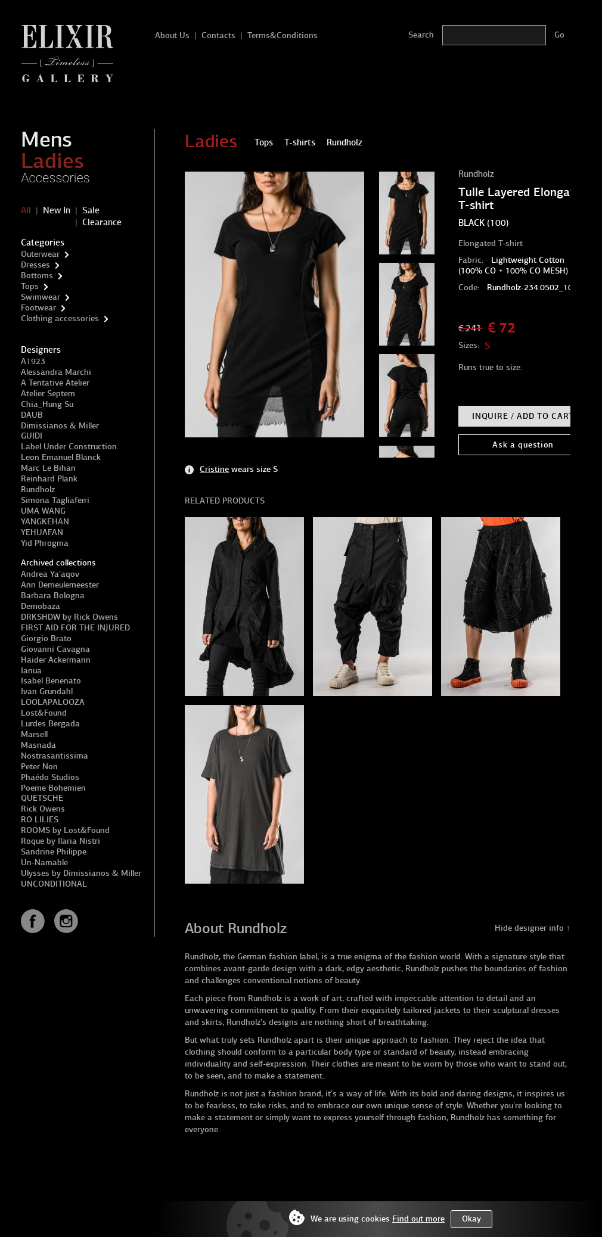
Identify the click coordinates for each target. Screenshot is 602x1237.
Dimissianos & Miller (60, 426)
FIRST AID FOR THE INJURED (75, 628)
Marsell (34, 734)
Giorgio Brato (46, 638)
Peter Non (39, 767)
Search (421, 35)
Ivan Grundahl (47, 691)
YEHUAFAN (42, 532)
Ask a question (523, 445)
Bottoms (37, 276)
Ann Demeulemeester (60, 585)
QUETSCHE (42, 798)
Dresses (35, 265)
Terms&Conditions (282, 35)
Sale (91, 210)
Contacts (218, 35)
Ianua (31, 671)
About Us (172, 35)
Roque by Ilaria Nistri (60, 841)
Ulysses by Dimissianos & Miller (81, 873)
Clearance (102, 222)
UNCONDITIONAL (54, 884)
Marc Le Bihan (48, 468)
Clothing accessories (60, 318)
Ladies (52, 161)
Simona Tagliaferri (55, 500)
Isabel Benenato (51, 681)
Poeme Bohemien (53, 788)
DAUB (32, 415)
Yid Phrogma (45, 543)
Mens (46, 139)
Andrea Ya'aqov (50, 574)
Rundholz (38, 489)
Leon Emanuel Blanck (61, 457)
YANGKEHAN (45, 522)
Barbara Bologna (53, 595)
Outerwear (40, 254)
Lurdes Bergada (50, 724)
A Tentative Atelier (55, 383)
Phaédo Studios (50, 777)
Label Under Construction (69, 447)
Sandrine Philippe (53, 852)
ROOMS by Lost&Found (65, 830)
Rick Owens (43, 809)
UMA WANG (43, 511)
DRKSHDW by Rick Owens (69, 617)
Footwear (38, 308)
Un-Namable (44, 862)
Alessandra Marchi (56, 372)
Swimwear (40, 297)
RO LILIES (39, 820)
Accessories (55, 177)
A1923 (33, 361)
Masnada (38, 745)
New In (56, 210)
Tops (30, 286)
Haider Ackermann (56, 660)
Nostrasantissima (54, 756)
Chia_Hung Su (47, 404)
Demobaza (40, 606)
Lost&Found (44, 713)
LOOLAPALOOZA (53, 702)
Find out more (418, 1219)
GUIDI (31, 436)
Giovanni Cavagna (55, 649)
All (26, 210)
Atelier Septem (48, 393)
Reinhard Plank (49, 479)
